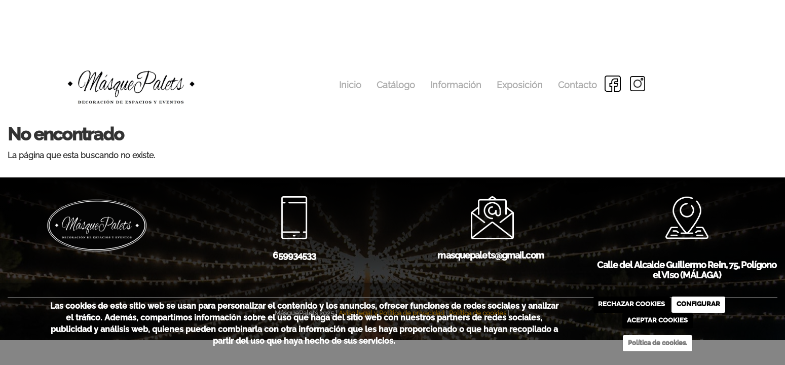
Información (455, 85)
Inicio (350, 85)
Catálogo (396, 85)
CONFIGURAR (698, 304)
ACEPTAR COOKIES (657, 320)
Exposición (520, 85)
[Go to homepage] (103, 69)
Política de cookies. (657, 343)
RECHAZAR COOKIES (631, 304)
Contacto (577, 85)
